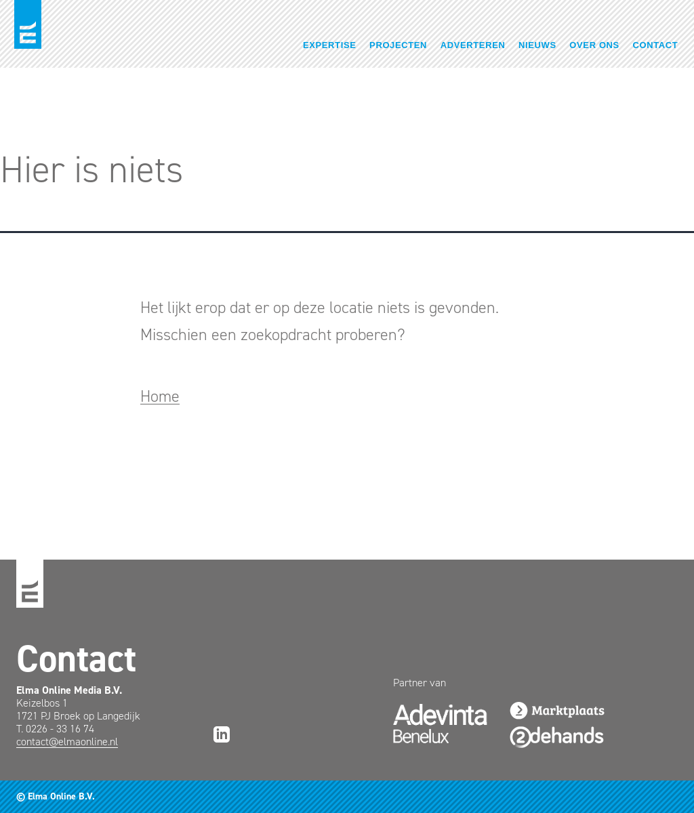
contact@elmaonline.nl (67, 741)
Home (160, 396)
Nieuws (537, 45)
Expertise (329, 45)
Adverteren (473, 45)
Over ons (594, 45)
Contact (655, 45)
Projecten (398, 45)
